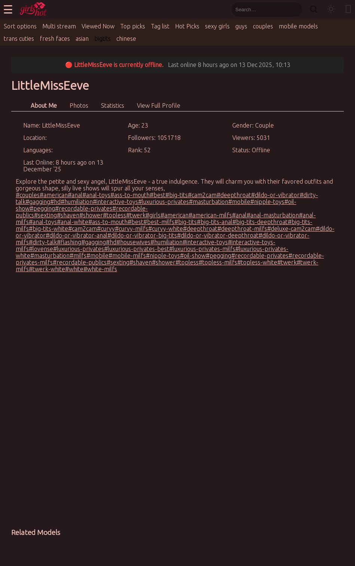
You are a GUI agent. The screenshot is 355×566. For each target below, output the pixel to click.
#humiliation (77, 201)
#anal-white (72, 221)
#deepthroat (234, 195)
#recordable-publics (80, 262)
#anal (75, 195)
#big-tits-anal (214, 221)
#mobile (239, 201)
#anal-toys (96, 195)
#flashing (69, 242)
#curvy (106, 228)
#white (74, 269)
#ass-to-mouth (130, 195)
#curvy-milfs (131, 228)
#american (54, 195)
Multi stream (59, 26)
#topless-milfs (218, 262)
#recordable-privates (83, 208)
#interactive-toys (115, 201)
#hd (55, 201)
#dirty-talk (43, 242)
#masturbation (208, 201)
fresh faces (55, 38)
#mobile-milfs (127, 255)
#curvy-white (165, 228)
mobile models (298, 26)
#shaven (68, 215)
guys (241, 26)
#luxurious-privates (163, 201)
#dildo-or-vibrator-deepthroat (217, 235)
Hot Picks (187, 26)
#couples (28, 195)
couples (263, 26)
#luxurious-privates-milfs (202, 248)
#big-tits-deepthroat (260, 221)
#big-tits (176, 195)
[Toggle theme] (331, 9)
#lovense (41, 248)
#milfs (78, 255)
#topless (114, 215)
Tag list (160, 26)
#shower (91, 215)
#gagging (37, 201)
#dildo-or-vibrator (275, 195)
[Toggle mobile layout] (348, 9)
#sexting (45, 215)
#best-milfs (158, 221)
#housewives (133, 242)
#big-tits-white (48, 228)
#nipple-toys (267, 201)
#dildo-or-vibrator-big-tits (142, 235)
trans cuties (19, 38)
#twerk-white (47, 269)
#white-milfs (100, 269)
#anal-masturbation (273, 215)
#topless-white (257, 262)
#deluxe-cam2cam (291, 228)
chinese (126, 38)
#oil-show (193, 255)
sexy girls (217, 26)
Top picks (132, 26)
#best (157, 195)
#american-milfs (210, 215)
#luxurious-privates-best (136, 248)
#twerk (136, 215)
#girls (153, 215)
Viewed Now (98, 26)
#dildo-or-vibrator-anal (76, 235)
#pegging (42, 208)
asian (82, 38)
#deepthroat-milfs (242, 228)
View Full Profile (158, 105)
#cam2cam (202, 195)
